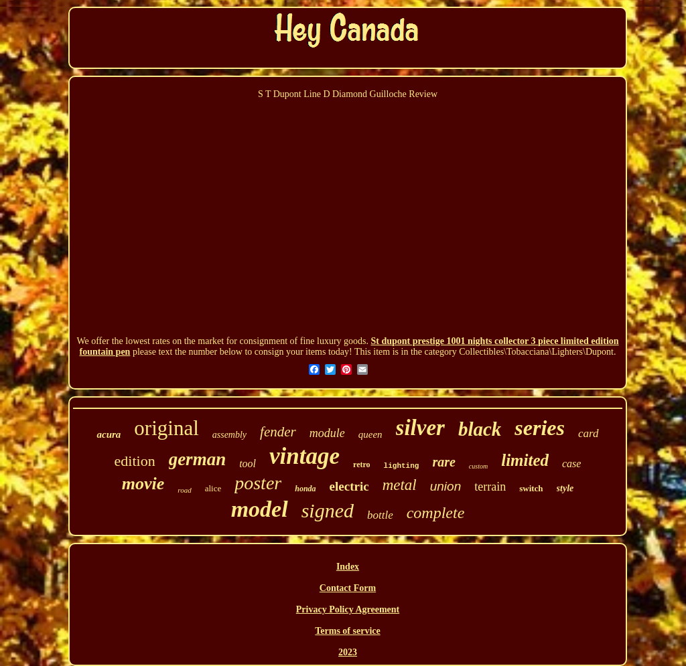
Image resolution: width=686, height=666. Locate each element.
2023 (347, 652)
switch (531, 488)
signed (327, 510)
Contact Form (348, 588)
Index (347, 567)
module (327, 433)
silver (420, 428)
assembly (229, 435)
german (197, 459)
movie (143, 483)
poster (257, 483)
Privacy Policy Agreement (347, 609)
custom (478, 466)
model (259, 509)
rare (443, 461)
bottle (380, 515)
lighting (401, 466)
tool (247, 463)
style (565, 488)
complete (436, 512)
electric (349, 486)
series (539, 428)
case (571, 463)
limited (525, 460)
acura (108, 434)
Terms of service (347, 631)
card (588, 433)
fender (278, 432)
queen (370, 434)
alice (213, 488)
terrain (490, 486)
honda (305, 488)
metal (400, 485)
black (479, 429)
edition (135, 460)
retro (361, 464)
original (166, 428)
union (446, 486)
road (184, 490)
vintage (304, 456)
